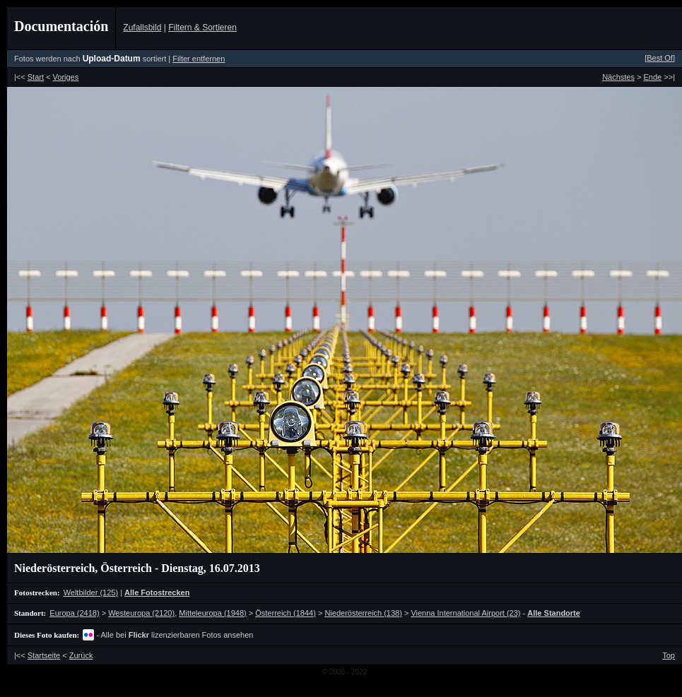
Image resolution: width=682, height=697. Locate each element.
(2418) (74, 613)
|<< (29, 77)
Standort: (30, 613)
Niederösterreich (54, 568)
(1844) (285, 613)
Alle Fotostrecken (156, 592)
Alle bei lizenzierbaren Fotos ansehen (177, 635)
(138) (362, 613)
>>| (659, 77)
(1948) (212, 613)
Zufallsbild (142, 27)
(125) (91, 592)
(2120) (141, 613)
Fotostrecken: (37, 592)
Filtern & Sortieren (202, 27)
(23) (465, 613)
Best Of (660, 58)
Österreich (126, 568)
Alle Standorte (553, 613)
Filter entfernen (198, 58)
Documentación (61, 26)
